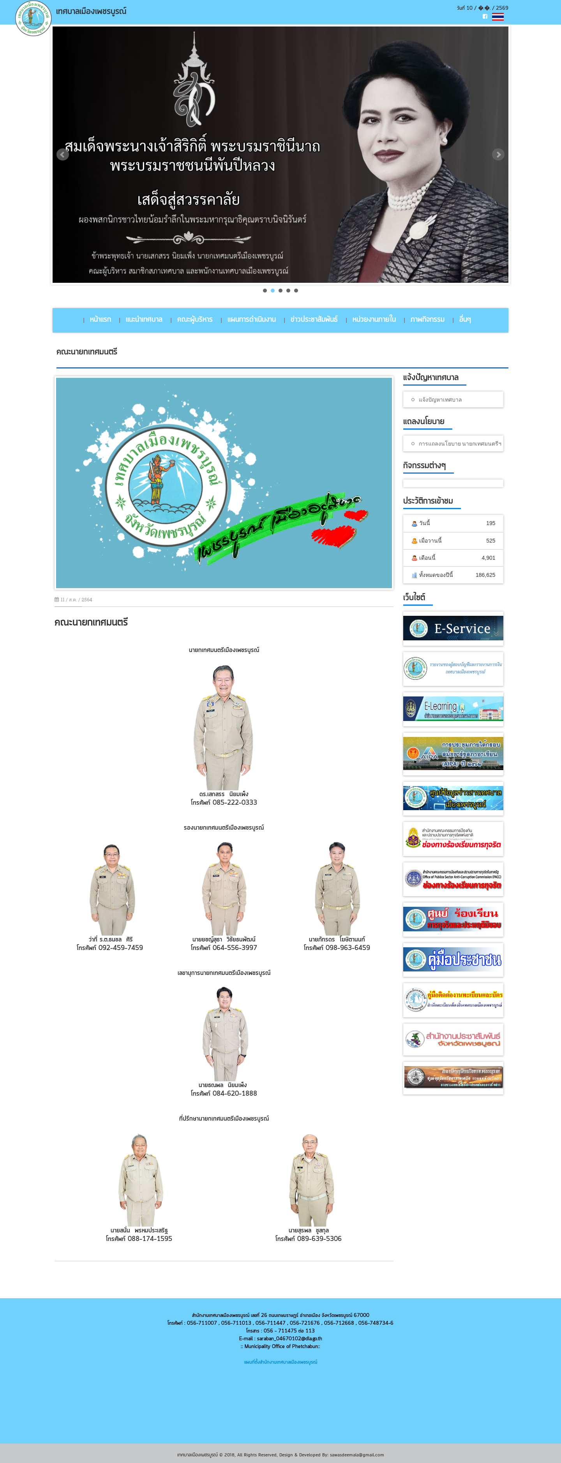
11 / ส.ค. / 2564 (73, 599)
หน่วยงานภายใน (374, 319)
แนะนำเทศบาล (144, 319)
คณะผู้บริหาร (195, 319)
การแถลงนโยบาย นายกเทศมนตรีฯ (460, 443)
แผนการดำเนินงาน (252, 319)
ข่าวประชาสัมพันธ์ (314, 319)
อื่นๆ (465, 319)
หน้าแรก (100, 319)
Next (498, 154)
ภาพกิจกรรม (428, 319)
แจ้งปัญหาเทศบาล (440, 399)
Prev (62, 154)
